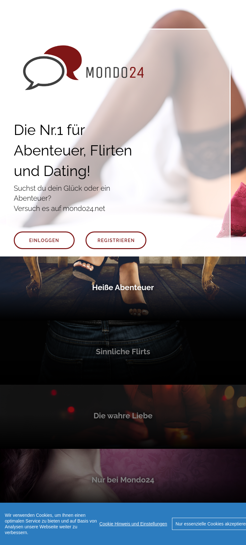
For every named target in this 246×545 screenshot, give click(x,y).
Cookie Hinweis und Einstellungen (133, 523)
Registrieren (116, 240)
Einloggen (44, 240)
